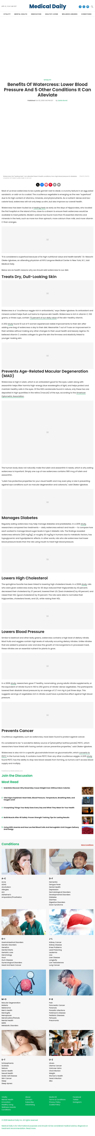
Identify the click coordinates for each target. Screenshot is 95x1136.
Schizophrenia (7, 1063)
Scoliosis (5, 1065)
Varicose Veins (55, 1068)
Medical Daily (47, 6)
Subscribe (29, 1102)
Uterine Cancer (55, 1065)
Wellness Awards (69, 14)
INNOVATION (36, 14)
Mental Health (7, 1020)
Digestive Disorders (57, 902)
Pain (51, 1003)
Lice (50, 955)
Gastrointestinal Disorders (12, 942)
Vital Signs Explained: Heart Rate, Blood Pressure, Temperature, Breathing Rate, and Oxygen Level (39, 799)
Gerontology (7, 955)
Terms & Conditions (57, 1099)
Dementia (53, 882)
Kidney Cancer (55, 942)
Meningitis (6, 1013)
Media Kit (53, 1097)
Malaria (5, 1005)
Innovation (6, 1102)
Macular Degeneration (11, 1003)
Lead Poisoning (55, 950)
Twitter (75, 1099)
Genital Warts (7, 950)
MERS (4, 1023)
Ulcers (51, 1063)
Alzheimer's (6, 894)
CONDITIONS (86, 14)
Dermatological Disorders (60, 892)
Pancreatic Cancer (57, 1005)
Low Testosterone (56, 962)
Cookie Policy (54, 1104)
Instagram (77, 1102)
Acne (4, 882)
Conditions (10, 844)
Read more (31, 1128)
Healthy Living (7, 1104)
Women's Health (56, 1076)
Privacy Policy (55, 1102)
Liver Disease (54, 957)
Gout (4, 957)
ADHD (4, 884)
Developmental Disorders (59, 894)
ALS (3, 892)
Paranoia (53, 1008)
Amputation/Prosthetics (12, 897)
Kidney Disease (55, 945)
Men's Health (7, 1010)
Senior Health (7, 1071)
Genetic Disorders (9, 945)
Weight (52, 1073)
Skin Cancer (7, 1078)
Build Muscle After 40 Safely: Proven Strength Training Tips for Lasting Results (36, 817)
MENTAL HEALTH (20, 14)
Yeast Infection (55, 1078)
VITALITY (7, 14)
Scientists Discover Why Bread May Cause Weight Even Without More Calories (37, 788)
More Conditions (87, 845)
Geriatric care (7, 952)
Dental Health (55, 887)
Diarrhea (52, 900)
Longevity (53, 960)
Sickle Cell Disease (9, 1076)
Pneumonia (54, 1020)
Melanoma (6, 1008)
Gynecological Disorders (12, 962)
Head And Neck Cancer (11, 965)
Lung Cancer (54, 965)
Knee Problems (55, 947)
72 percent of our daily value (43, 317)
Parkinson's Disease (57, 1013)
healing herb (40, 207)
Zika (51, 1081)
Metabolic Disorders (10, 1025)
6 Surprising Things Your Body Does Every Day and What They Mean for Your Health (39, 807)
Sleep (4, 1081)
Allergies (5, 889)
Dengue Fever (55, 884)
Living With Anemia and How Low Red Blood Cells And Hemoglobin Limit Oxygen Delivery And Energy (41, 828)
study (10, 323)
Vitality (47, 80)
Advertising (30, 1104)
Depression (54, 889)
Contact (28, 1099)
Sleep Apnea (7, 1083)
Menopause (6, 1015)
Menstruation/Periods (11, 1018)
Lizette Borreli (62, 100)
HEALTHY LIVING (51, 14)
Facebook (77, 1097)
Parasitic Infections (57, 1010)
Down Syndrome (56, 905)
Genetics (5, 947)
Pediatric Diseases (56, 1015)
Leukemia (53, 952)
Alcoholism (6, 887)
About (27, 1097)
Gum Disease (7, 960)
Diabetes (53, 897)
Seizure (5, 1068)
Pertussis (53, 1018)
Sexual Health (7, 1073)
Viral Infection (55, 1071)
